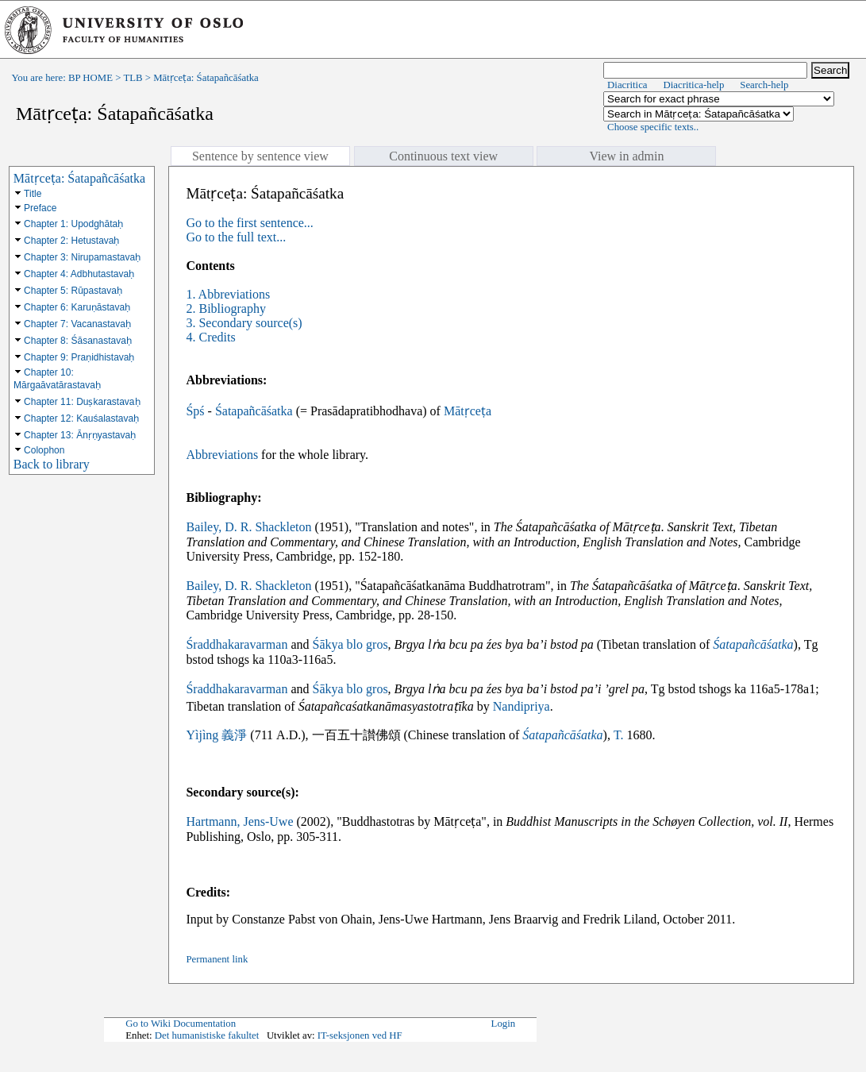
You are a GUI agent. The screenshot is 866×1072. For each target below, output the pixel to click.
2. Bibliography (225, 308)
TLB (132, 77)
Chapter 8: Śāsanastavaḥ (78, 340)
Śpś (195, 411)
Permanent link (217, 959)
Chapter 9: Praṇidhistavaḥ (79, 357)
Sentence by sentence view (260, 156)
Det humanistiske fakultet (207, 1035)
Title (32, 193)
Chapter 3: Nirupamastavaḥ (82, 257)
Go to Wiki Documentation (180, 1023)
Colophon (44, 450)
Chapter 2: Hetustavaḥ (71, 240)
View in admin (626, 156)
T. (619, 735)
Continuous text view (443, 156)
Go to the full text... (236, 237)
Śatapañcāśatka (254, 411)
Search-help (764, 85)
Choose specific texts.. (653, 127)
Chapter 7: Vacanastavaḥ (77, 324)
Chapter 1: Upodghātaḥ (73, 223)
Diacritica (627, 85)
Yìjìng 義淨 (216, 735)
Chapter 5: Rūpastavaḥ (73, 290)
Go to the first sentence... (249, 222)
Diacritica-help (694, 85)
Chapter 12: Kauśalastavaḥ (81, 418)
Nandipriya (521, 706)
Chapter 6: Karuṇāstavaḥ (77, 307)
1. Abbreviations (228, 294)
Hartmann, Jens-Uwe (239, 821)
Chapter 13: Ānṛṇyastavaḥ (80, 435)
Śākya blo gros (350, 644)
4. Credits (210, 337)
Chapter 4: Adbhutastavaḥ (79, 274)
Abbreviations (222, 454)
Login (503, 1023)
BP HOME (90, 77)
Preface (40, 208)
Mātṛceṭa (467, 411)
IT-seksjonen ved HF (360, 1035)
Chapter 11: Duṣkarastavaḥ (82, 401)
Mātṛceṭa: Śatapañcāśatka (79, 178)
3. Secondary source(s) (244, 323)
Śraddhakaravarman (236, 644)
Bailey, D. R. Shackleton (248, 527)
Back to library (51, 464)
